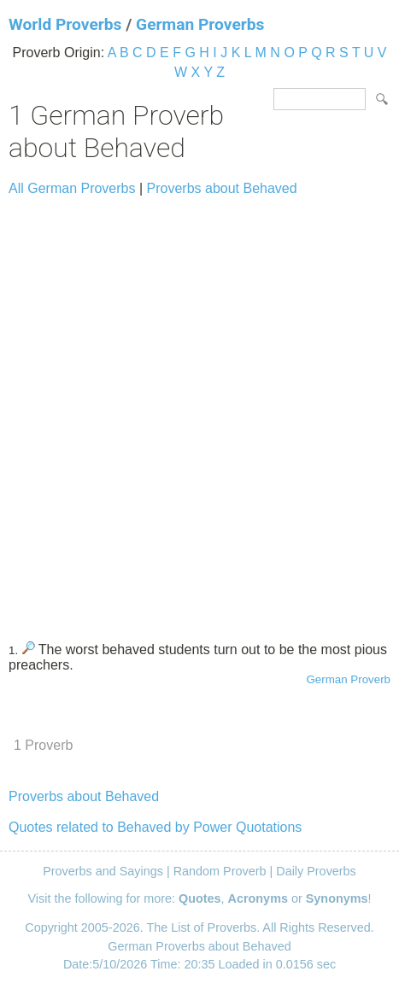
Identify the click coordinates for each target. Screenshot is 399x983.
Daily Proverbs (316, 871)
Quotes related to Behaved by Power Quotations (155, 827)
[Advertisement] (199, 411)
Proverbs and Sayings (103, 871)
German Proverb (348, 679)
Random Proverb (220, 871)
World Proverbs (65, 24)
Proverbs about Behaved (222, 188)
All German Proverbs (72, 188)
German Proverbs (200, 24)
